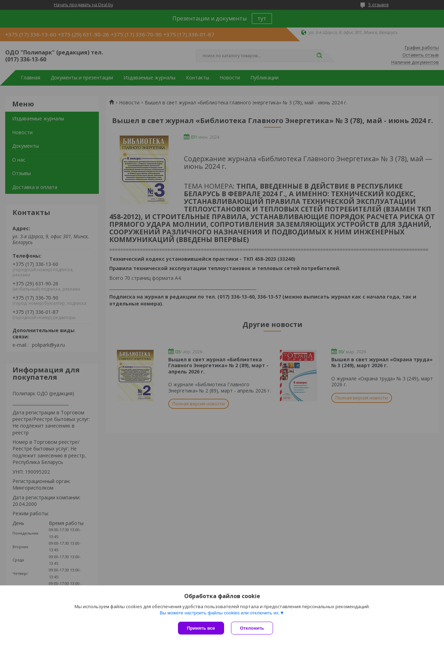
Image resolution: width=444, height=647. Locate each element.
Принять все (201, 628)
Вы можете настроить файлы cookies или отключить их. (220, 612)
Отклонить (252, 628)
